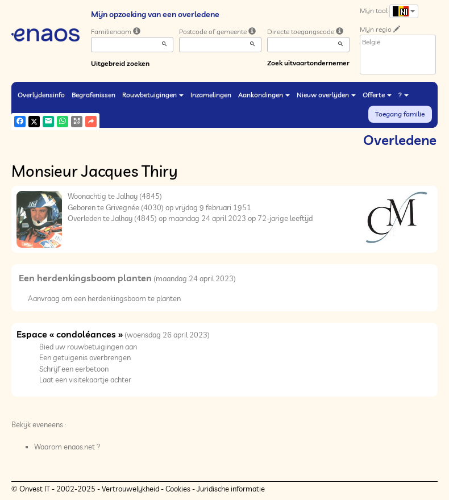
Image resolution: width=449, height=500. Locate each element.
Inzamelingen (210, 94)
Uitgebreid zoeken (120, 63)
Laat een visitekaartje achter (85, 379)
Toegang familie (400, 114)
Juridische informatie (231, 488)
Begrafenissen (93, 94)
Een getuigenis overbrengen (85, 357)
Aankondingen (264, 94)
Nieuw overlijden (326, 94)
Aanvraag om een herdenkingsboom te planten (104, 298)
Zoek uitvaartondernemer (308, 63)
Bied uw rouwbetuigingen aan (88, 346)
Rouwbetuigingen (153, 94)
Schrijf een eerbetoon (74, 368)
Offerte (377, 94)
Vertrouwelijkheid (130, 488)
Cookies (177, 488)
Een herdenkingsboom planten (85, 278)
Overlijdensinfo (41, 94)
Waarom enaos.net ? (67, 446)
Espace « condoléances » (69, 334)
